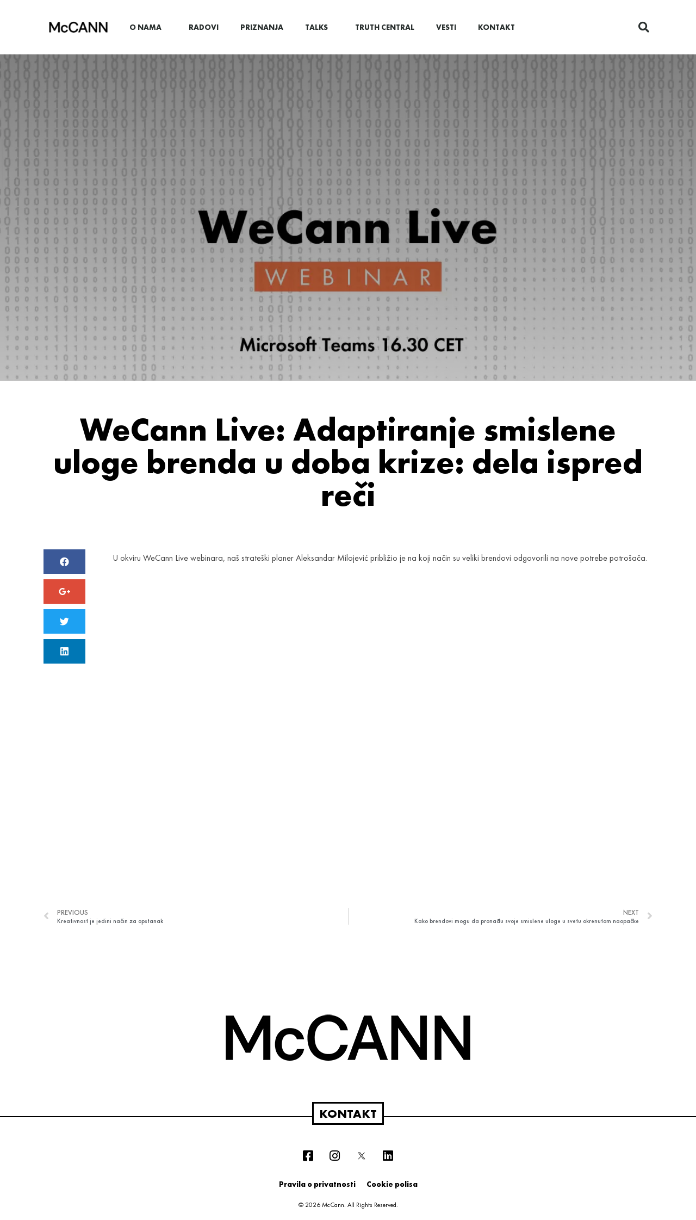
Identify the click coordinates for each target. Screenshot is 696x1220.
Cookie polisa (392, 1184)
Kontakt (496, 27)
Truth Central (384, 27)
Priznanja (261, 27)
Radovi (204, 27)
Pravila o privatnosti (317, 1184)
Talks (319, 27)
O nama (148, 27)
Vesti (446, 27)
